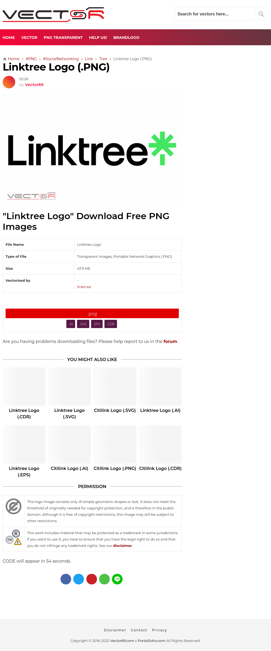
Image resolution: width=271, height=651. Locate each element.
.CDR (111, 324)
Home (9, 37)
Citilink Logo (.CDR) (160, 468)
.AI (71, 324)
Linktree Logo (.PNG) (56, 67)
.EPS (97, 324)
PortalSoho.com (151, 640)
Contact (139, 630)
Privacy (159, 630)
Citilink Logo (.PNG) (115, 468)
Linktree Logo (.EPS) (24, 471)
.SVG (83, 324)
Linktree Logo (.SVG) (69, 413)
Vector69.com (122, 640)
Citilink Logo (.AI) (69, 468)
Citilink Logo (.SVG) (115, 410)
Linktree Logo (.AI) (160, 410)
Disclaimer (115, 630)
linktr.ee (84, 287)
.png (92, 313)
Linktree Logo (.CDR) (24, 413)
